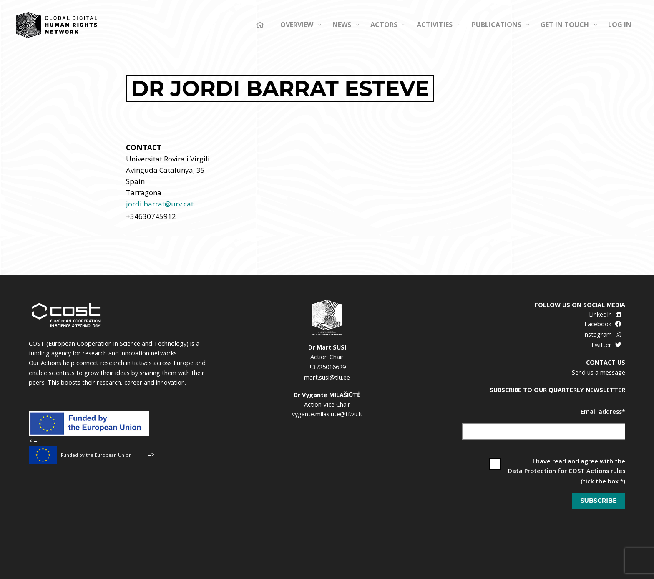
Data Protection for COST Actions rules (566, 471)
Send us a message (598, 372)
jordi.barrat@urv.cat (160, 204)
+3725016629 (327, 367)
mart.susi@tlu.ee (327, 377)
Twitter (606, 345)
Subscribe (598, 500)
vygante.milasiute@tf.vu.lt (327, 414)
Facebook (602, 324)
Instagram (602, 334)
